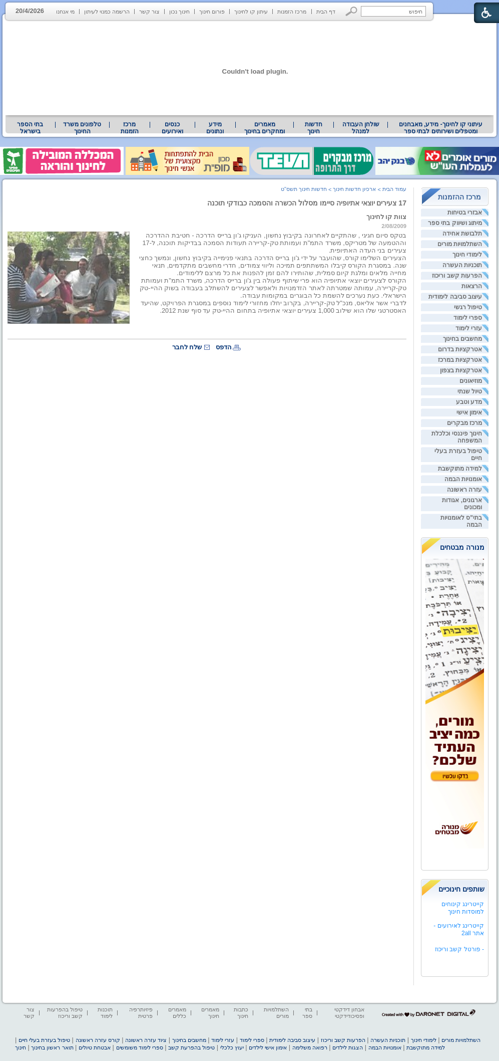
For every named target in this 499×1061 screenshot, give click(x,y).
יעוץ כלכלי (232, 1047)
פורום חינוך (212, 12)
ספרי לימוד (467, 317)
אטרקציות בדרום (460, 349)
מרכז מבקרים (464, 423)
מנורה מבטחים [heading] (462, 547)
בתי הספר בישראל (30, 128)
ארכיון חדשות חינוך (354, 189)
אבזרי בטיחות (464, 212)
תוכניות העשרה (462, 265)
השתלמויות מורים (459, 244)
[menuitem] (440, 128)
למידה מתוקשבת (460, 468)
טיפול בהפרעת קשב (191, 1047)
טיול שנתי (469, 391)
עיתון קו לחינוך (251, 12)
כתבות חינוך (241, 1012)
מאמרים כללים (177, 1012)
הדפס (224, 347)
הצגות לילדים (347, 1047)
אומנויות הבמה (463, 479)
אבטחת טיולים (95, 1047)
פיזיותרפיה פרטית (141, 1012)
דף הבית (325, 12)
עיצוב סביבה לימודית (455, 296)
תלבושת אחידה (462, 233)
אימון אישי (469, 412)
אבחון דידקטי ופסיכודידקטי (349, 1012)
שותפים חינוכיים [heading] (461, 889)
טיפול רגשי (468, 307)
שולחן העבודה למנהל (360, 128)
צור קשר (149, 12)
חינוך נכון (179, 12)
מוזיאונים (470, 380)
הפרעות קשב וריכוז (457, 275)
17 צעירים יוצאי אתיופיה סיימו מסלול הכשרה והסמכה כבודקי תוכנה (306, 203)
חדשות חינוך (313, 128)
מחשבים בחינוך (462, 338)
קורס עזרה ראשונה (98, 1040)
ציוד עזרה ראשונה (146, 1040)
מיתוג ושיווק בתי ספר (455, 223)
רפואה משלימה (309, 1047)
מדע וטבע (469, 401)
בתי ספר (307, 1012)
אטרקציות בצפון (461, 370)
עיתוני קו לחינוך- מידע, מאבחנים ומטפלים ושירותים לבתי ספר (441, 128)
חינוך (20, 1047)
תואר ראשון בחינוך (52, 1047)
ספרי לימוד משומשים (139, 1047)
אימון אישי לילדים (268, 1047)
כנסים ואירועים (172, 128)
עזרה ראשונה (464, 489)
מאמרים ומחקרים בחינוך (264, 128)
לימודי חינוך (467, 254)
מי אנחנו (65, 12)
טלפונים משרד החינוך (82, 128)
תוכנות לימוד (105, 1012)
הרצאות (471, 286)
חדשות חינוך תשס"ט (304, 189)
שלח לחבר (187, 347)
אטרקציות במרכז (460, 359)
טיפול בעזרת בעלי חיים (44, 1040)
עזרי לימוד (468, 328)
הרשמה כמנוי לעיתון (107, 12)
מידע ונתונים (215, 128)
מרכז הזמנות (291, 12)
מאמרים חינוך (210, 1012)
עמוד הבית (394, 189)
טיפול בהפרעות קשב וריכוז (65, 1012)
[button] (351, 11)
